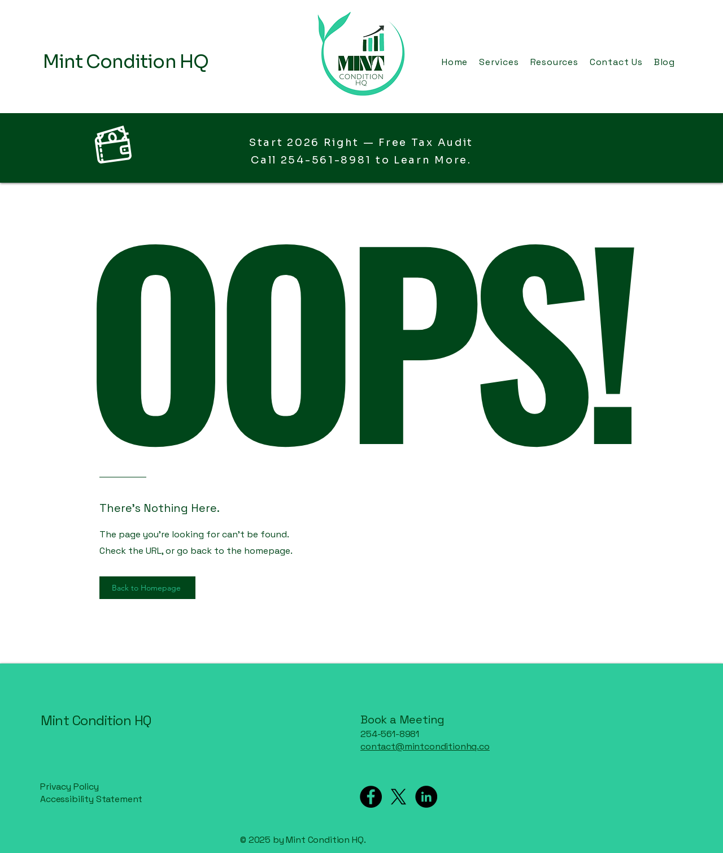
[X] (398, 797)
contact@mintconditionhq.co (425, 746)
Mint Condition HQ (96, 720)
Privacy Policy (69, 786)
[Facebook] (371, 797)
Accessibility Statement (91, 799)
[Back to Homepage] (147, 587)
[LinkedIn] (426, 797)
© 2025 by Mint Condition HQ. (304, 840)
